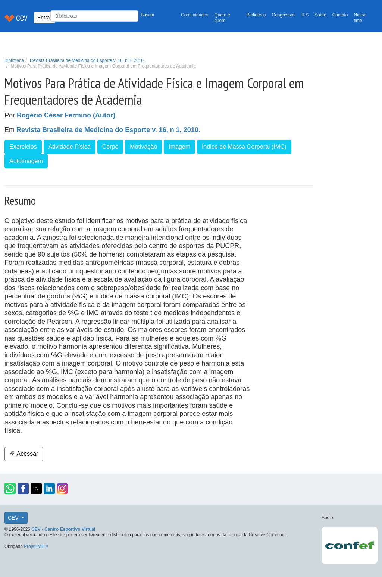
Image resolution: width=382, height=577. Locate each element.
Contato (340, 15)
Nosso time (360, 17)
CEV (14, 518)
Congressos (283, 15)
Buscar (147, 15)
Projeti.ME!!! (36, 546)
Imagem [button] (179, 147)
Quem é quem (222, 17)
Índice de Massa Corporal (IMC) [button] (244, 147)
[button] (10, 488)
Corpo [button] (110, 147)
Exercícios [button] (23, 147)
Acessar (23, 454)
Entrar (44, 18)
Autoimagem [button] (26, 161)
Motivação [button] (143, 147)
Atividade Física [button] (69, 147)
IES (305, 15)
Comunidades (194, 15)
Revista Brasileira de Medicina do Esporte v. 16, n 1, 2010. (87, 60)
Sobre (320, 15)
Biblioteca (256, 15)
